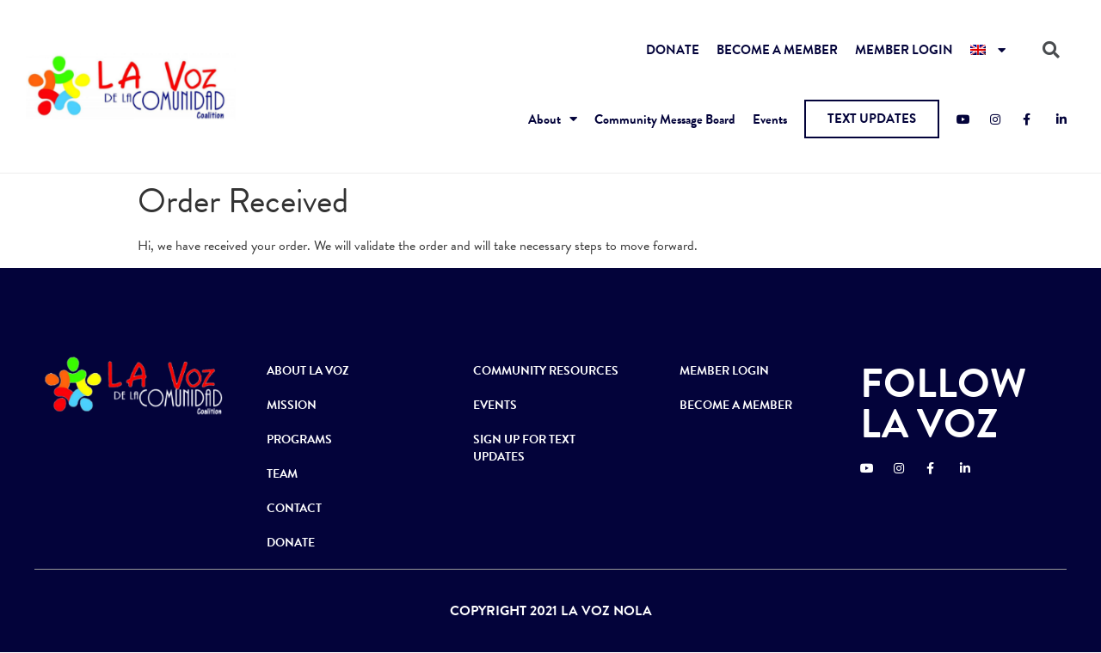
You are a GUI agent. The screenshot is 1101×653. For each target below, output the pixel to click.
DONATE (672, 49)
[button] (871, 119)
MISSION (292, 405)
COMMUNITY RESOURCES (545, 371)
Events (770, 119)
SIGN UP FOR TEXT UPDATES (524, 448)
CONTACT (294, 508)
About (552, 119)
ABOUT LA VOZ (308, 371)
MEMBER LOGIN (904, 49)
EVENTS (495, 405)
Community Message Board (664, 119)
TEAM (282, 474)
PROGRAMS (299, 439)
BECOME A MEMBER (777, 49)
